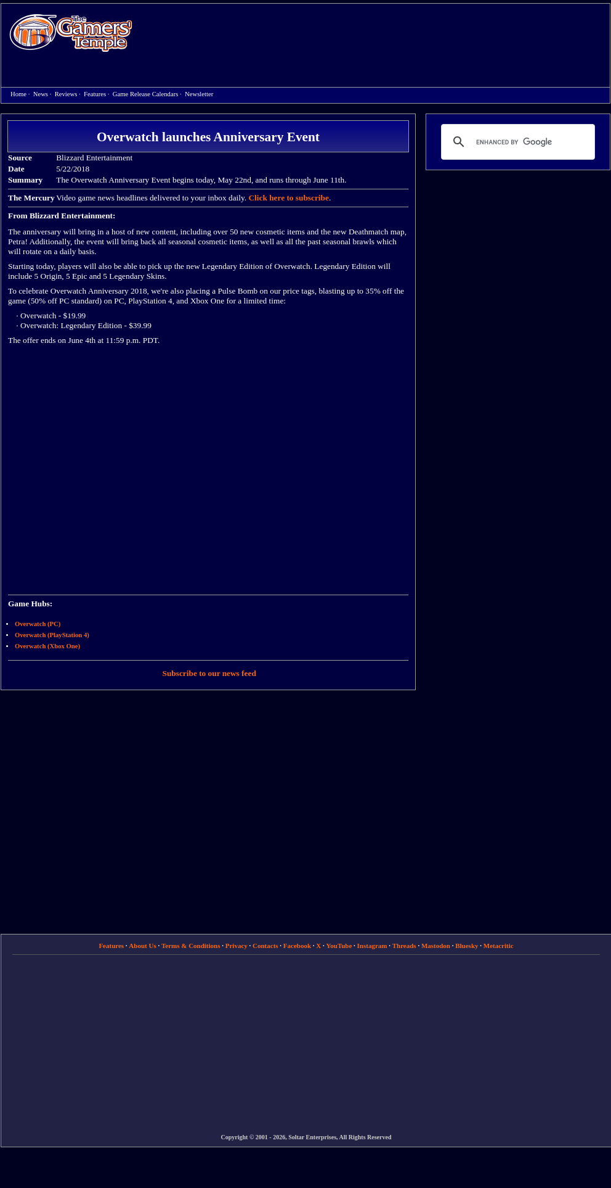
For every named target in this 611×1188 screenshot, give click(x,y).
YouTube (339, 945)
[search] (516, 141)
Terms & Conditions (191, 945)
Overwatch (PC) (37, 624)
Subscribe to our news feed (209, 673)
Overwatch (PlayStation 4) (52, 635)
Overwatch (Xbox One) (47, 646)
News (40, 94)
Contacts (265, 945)
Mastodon (435, 945)
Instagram (372, 945)
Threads (404, 945)
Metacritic (499, 945)
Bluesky (466, 945)
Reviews (66, 94)
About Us (142, 945)
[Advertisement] (339, 93)
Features (95, 94)
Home (70, 32)
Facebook (297, 945)
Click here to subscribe (288, 197)
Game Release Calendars (146, 94)
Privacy (236, 945)
